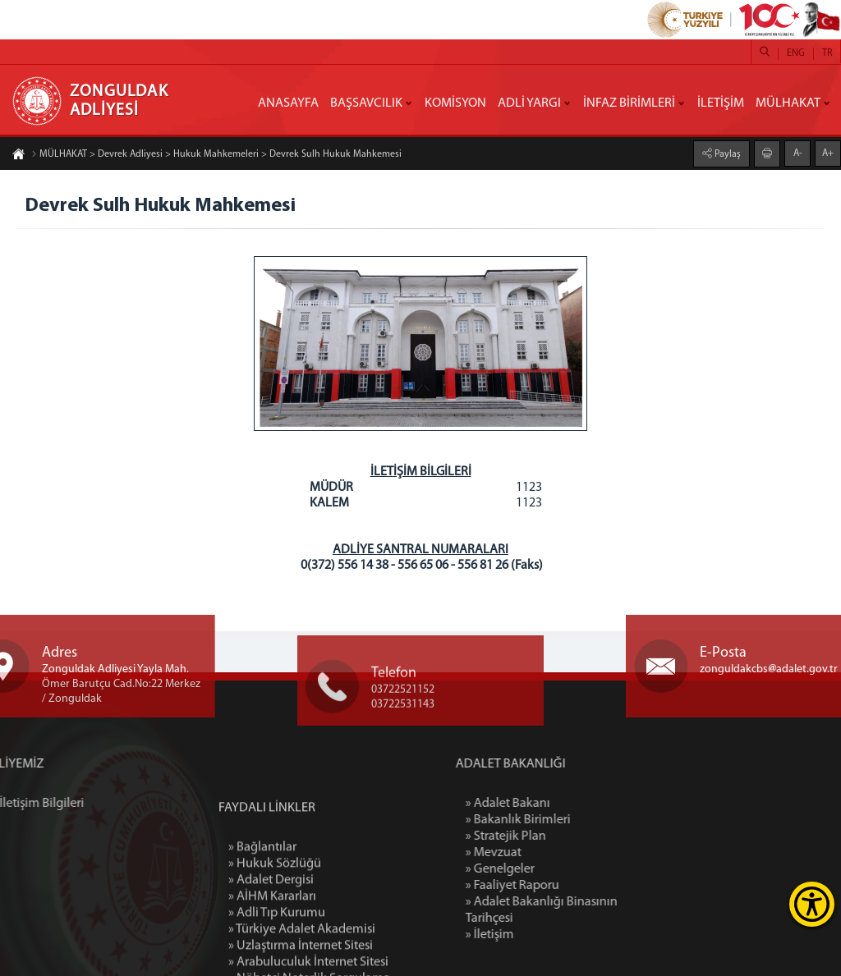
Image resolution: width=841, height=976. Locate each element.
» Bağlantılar (262, 911)
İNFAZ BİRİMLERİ (629, 103)
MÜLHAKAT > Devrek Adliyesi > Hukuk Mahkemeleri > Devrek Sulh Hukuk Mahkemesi (216, 155)
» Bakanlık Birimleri (569, 820)
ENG (796, 53)
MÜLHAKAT (788, 103)
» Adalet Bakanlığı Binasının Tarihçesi (593, 910)
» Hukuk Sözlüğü (274, 927)
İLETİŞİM (720, 103)
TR (827, 53)
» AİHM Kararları (272, 960)
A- (797, 153)
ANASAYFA (288, 103)
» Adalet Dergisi (271, 944)
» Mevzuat (544, 852)
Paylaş (726, 153)
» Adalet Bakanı (559, 803)
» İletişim (541, 935)
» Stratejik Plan (557, 836)
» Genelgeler (551, 869)
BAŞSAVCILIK (366, 103)
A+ (828, 153)
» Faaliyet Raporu (563, 885)
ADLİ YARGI (529, 103)
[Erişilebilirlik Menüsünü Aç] (811, 904)
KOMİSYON (455, 103)
